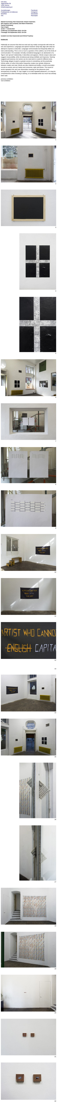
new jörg (3, 2)
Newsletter (34, 14)
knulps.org (4, 39)
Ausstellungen (5, 10)
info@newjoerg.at (6, 7)
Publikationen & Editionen (9, 12)
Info (2, 15)
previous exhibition (7, 79)
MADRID (4, 14)
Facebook (34, 10)
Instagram (34, 12)
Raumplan (34, 15)
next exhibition (5, 81)
